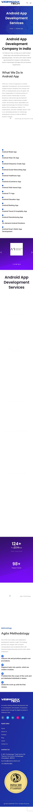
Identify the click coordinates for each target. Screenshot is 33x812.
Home (11, 29)
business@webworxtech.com (10, 761)
